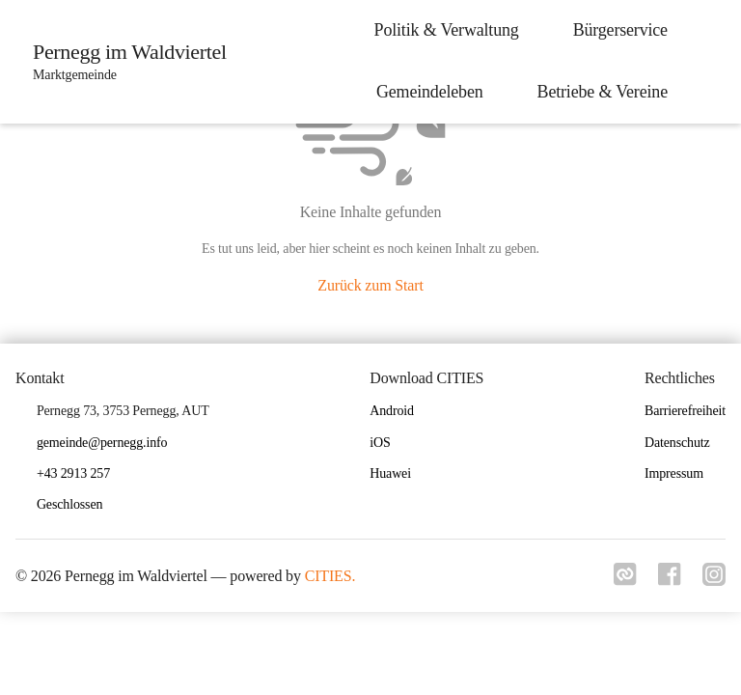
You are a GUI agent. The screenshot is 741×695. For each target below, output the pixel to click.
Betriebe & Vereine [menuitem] (599, 91)
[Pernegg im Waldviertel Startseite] (126, 62)
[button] (77, 505)
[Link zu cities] (621, 580)
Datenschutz (677, 442)
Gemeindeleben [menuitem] (426, 91)
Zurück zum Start (370, 285)
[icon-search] (708, 61)
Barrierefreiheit (685, 410)
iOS (380, 442)
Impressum (674, 473)
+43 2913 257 (73, 473)
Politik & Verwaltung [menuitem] (442, 30)
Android (392, 410)
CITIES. (330, 576)
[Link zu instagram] (714, 580)
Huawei (390, 473)
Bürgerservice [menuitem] (616, 30)
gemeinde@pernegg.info (102, 442)
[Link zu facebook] (667, 580)
